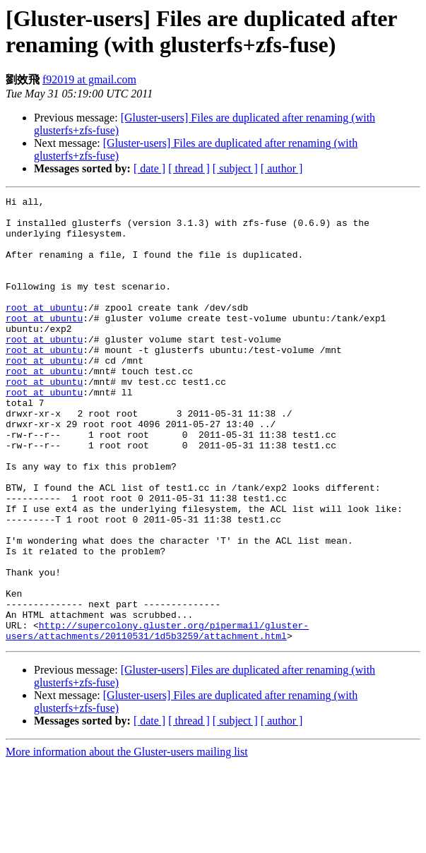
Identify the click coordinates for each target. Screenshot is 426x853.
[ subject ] (235, 168)
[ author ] (282, 168)
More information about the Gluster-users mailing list (127, 841)
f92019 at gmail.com (89, 79)
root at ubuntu (44, 330)
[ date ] (149, 168)
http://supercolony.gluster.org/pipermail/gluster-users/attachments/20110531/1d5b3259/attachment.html (157, 718)
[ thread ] (189, 168)
